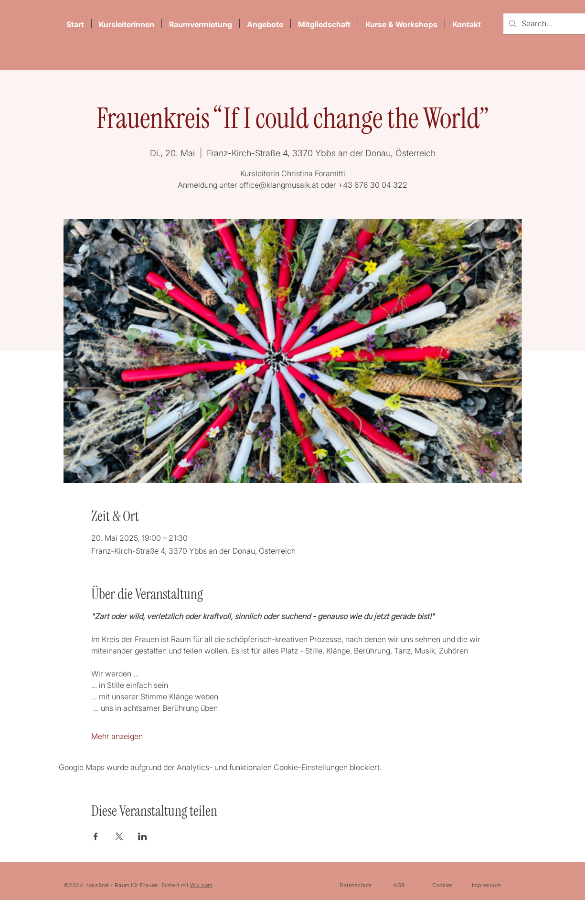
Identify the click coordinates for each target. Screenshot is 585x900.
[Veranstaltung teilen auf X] (119, 836)
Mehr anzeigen (117, 736)
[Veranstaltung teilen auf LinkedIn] (142, 836)
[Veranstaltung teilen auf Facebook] (95, 836)
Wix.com (201, 885)
